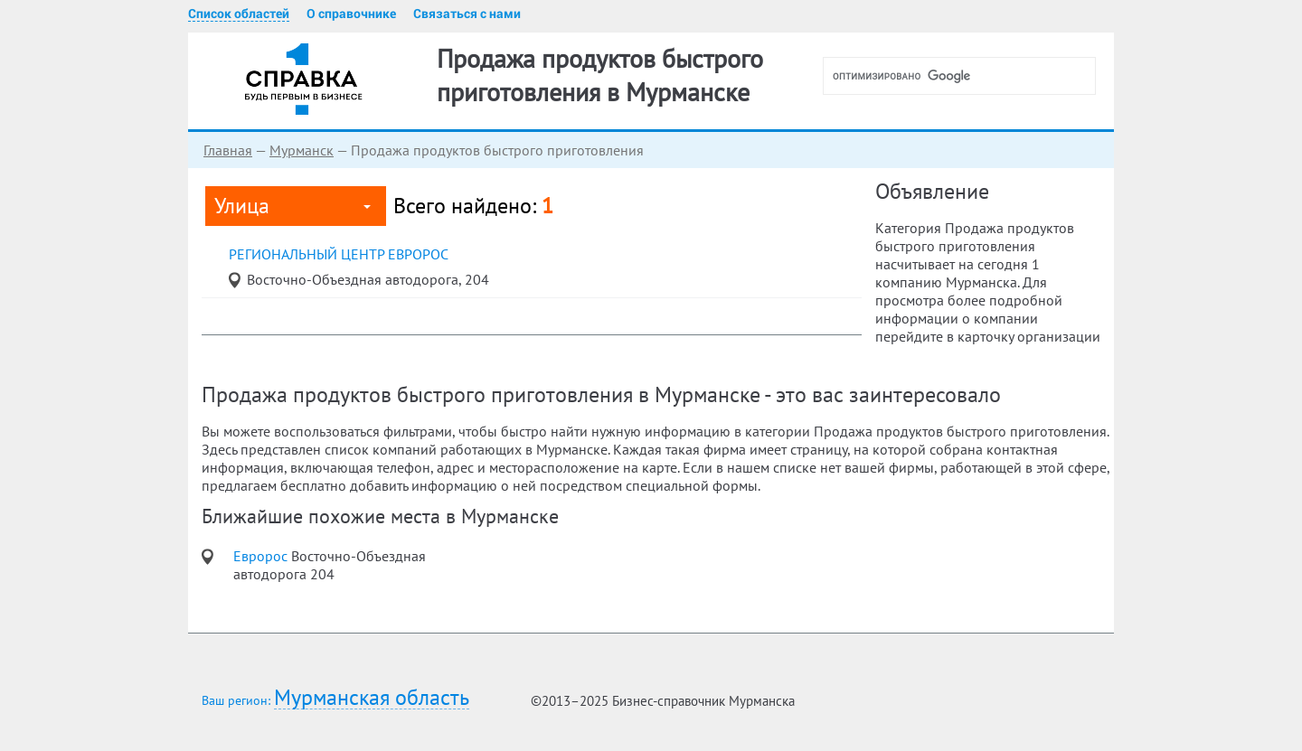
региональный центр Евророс (338, 254)
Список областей (238, 13)
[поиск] (966, 76)
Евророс (262, 556)
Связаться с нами (467, 13)
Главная (227, 150)
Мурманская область (371, 698)
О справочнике (351, 13)
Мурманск (301, 150)
